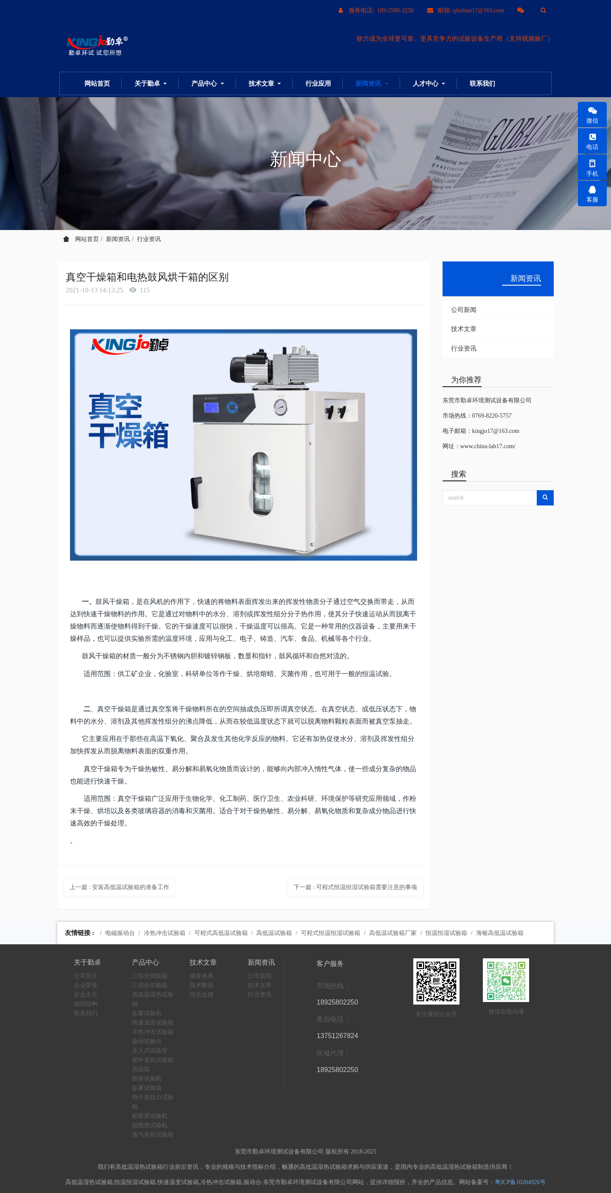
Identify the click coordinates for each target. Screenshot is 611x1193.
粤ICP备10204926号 (520, 1182)
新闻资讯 (118, 239)
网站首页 (97, 83)
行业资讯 (149, 239)
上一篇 (119, 887)
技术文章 (463, 329)
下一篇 (355, 887)
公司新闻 (463, 309)
